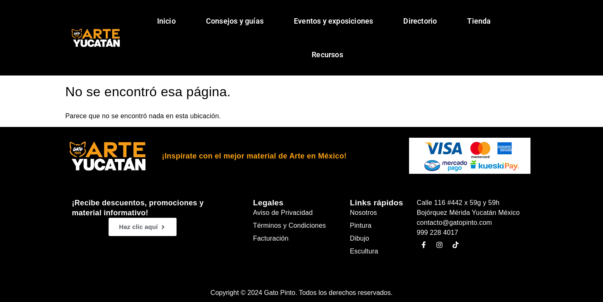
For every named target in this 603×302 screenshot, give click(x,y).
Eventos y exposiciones (333, 21)
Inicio (166, 21)
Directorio (420, 21)
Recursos (327, 54)
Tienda (479, 21)
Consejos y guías (235, 21)
